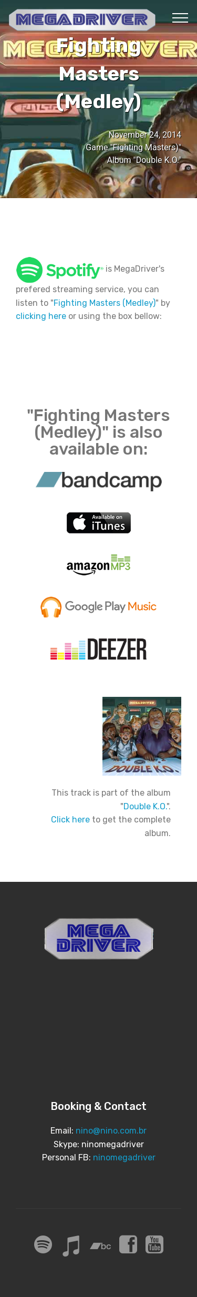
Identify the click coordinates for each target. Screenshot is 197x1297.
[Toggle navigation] (180, 17)
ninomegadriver (124, 1157)
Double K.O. (145, 806)
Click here (70, 820)
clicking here (41, 316)
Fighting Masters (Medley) (104, 303)
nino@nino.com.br (111, 1131)
